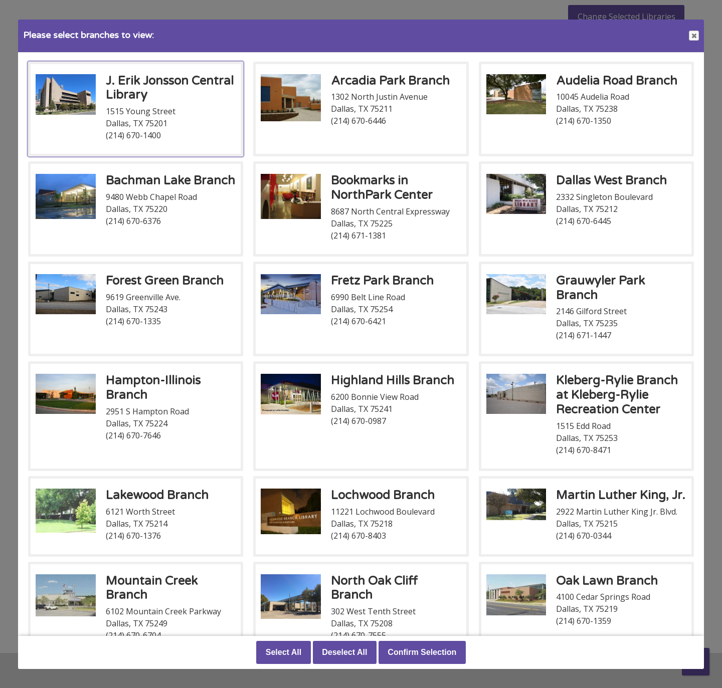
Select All (283, 652)
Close (693, 36)
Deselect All (344, 652)
